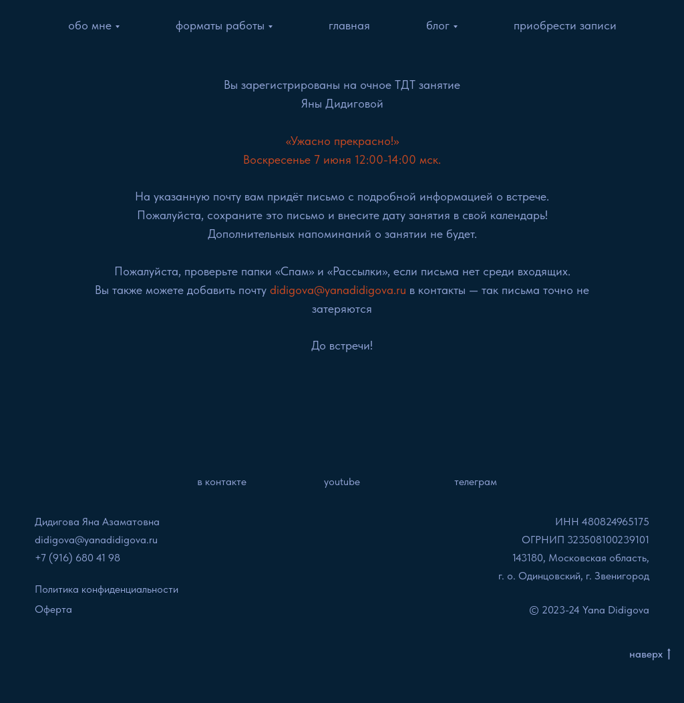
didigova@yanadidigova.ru (96, 539)
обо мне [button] (90, 25)
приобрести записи (565, 25)
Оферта (53, 609)
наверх (650, 655)
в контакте (221, 481)
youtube (342, 481)
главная (349, 25)
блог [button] (438, 25)
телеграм (475, 481)
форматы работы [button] (220, 25)
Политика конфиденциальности (106, 589)
